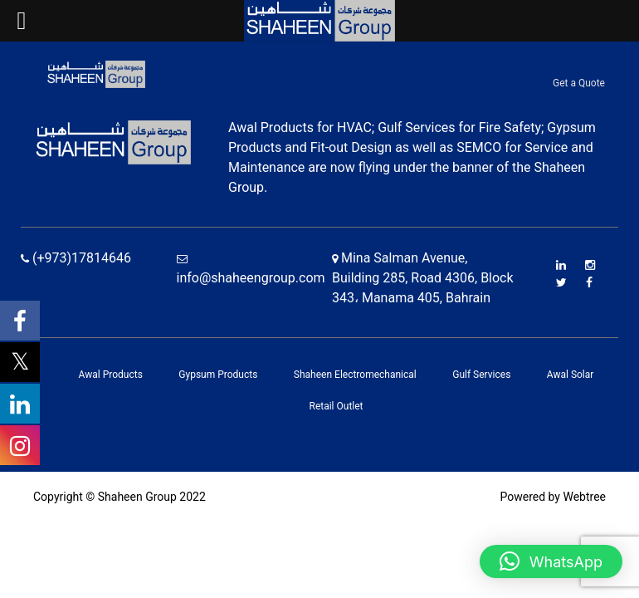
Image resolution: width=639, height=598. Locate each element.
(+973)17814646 (76, 258)
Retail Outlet (336, 406)
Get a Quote (579, 83)
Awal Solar (570, 374)
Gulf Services (481, 374)
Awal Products (111, 374)
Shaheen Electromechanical (355, 374)
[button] (551, 561)
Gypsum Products (217, 374)
